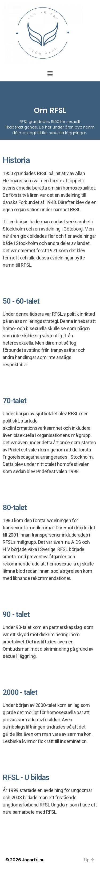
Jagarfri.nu (33, 859)
